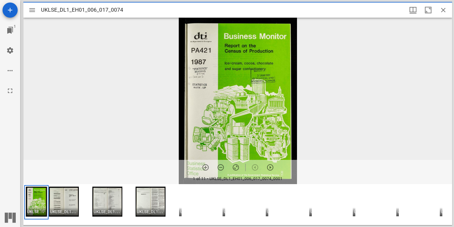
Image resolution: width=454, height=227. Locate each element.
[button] (36, 202)
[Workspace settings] (10, 50)
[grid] (237, 204)
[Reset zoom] (235, 167)
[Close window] (443, 10)
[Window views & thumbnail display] (413, 10)
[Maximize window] (428, 10)
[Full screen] (10, 90)
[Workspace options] (10, 70)
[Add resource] (10, 10)
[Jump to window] (10, 30)
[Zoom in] (205, 167)
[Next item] (270, 167)
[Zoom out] (220, 167)
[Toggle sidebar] (32, 10)
